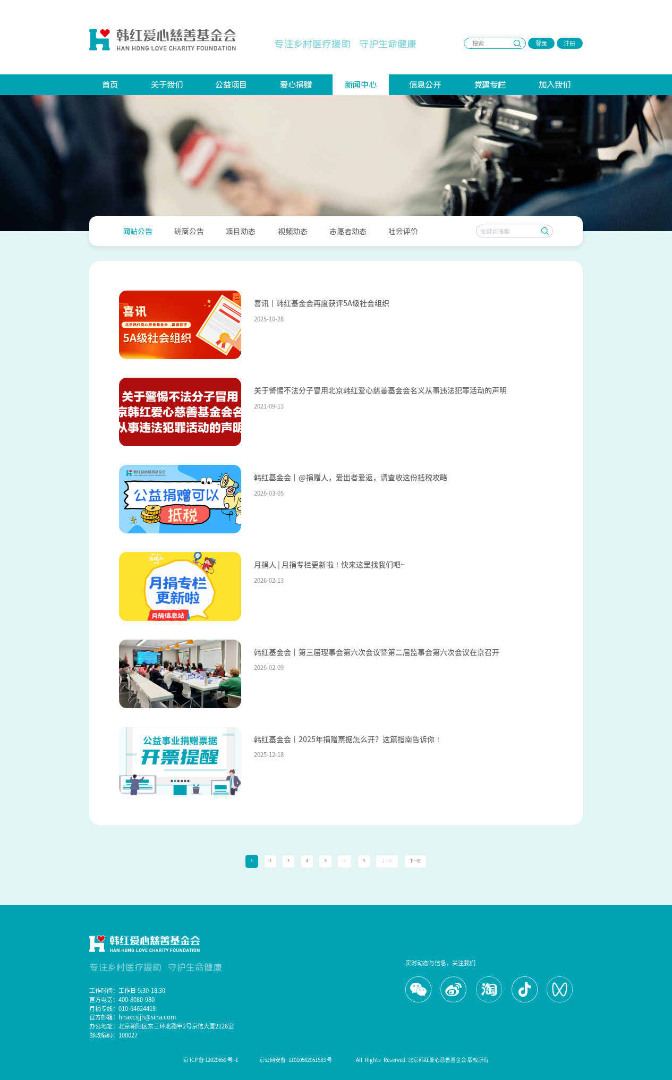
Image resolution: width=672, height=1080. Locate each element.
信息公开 (425, 84)
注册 (569, 43)
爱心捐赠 (296, 84)
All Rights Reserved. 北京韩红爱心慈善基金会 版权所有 (422, 1059)
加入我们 (555, 84)
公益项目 (231, 84)
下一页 (415, 861)
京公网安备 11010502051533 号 (297, 1059)
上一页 (387, 861)
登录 (541, 43)
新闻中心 (361, 84)
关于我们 (167, 84)
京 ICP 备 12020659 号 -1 (210, 1059)
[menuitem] (137, 230)
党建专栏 (490, 84)
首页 (110, 84)
